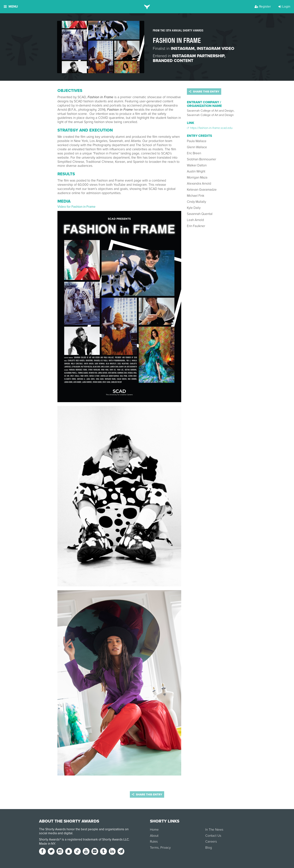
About (154, 836)
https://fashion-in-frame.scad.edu (210, 128)
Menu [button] (11, 7)
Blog (208, 848)
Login (284, 7)
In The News (214, 830)
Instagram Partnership (198, 55)
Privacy (165, 848)
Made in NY (47, 844)
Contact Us (213, 836)
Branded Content (173, 60)
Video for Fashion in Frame (76, 207)
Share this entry (204, 91)
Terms (154, 848)
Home (154, 830)
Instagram (182, 48)
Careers (211, 842)
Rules (154, 842)
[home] (147, 6)
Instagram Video (215, 48)
